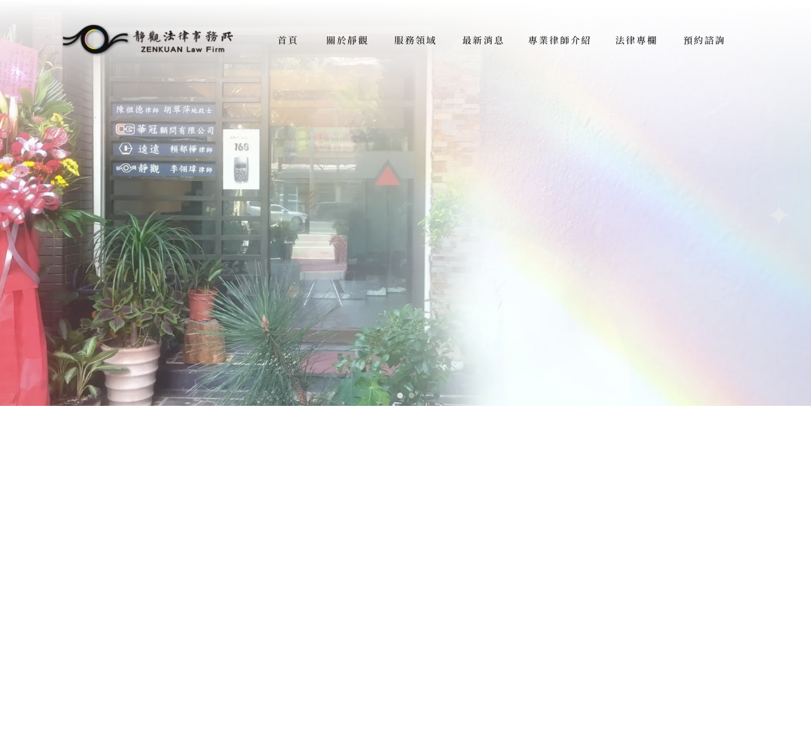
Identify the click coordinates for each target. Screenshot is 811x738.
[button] (400, 395)
